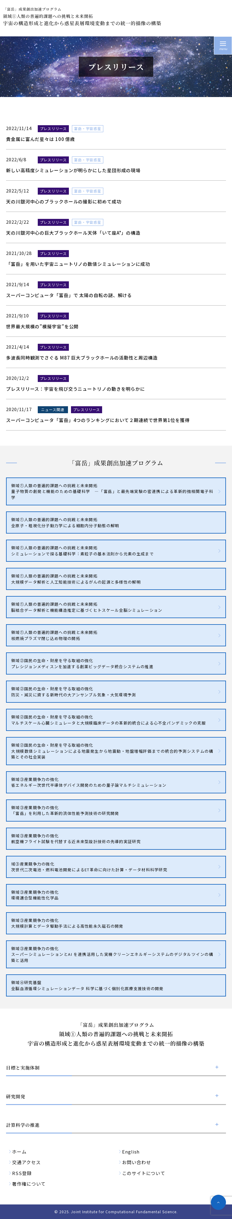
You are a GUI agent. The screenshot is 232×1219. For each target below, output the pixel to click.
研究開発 (15, 1096)
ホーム (19, 1151)
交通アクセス (26, 1162)
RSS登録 (22, 1173)
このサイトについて (143, 1173)
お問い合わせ (136, 1162)
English (131, 1151)
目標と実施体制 (23, 1067)
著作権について (29, 1183)
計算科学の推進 (23, 1125)
